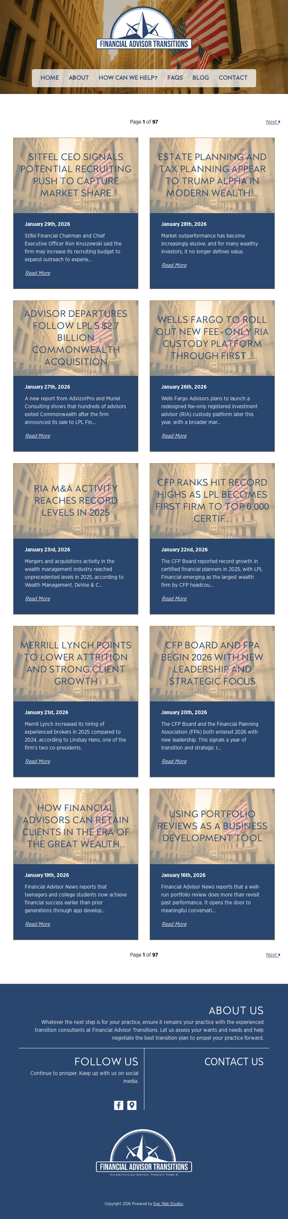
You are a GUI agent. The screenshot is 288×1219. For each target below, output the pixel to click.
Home (49, 78)
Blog (200, 78)
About (79, 78)
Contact (233, 78)
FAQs (175, 78)
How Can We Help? (128, 78)
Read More (37, 273)
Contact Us (234, 1062)
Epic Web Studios (168, 1204)
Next (273, 122)
